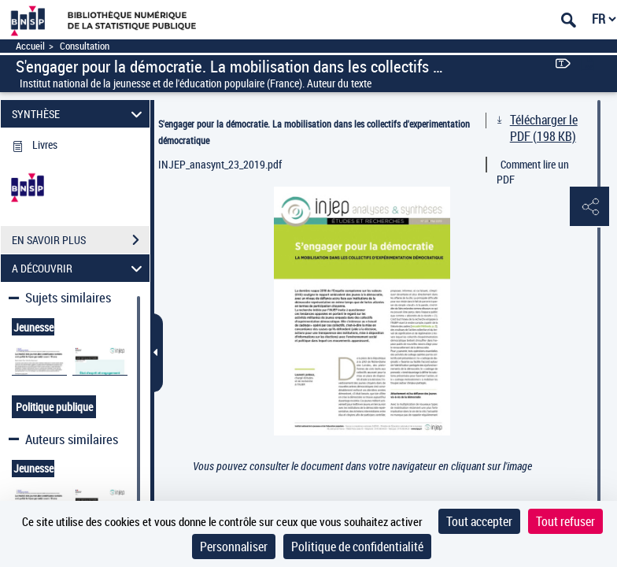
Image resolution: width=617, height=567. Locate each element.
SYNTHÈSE (79, 114)
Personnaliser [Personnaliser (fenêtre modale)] (234, 546)
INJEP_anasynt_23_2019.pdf (220, 164)
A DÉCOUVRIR (79, 268)
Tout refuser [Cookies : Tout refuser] (565, 521)
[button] (589, 207)
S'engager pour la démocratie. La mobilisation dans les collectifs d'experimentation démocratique (314, 131)
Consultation (84, 46)
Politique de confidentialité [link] (357, 546)
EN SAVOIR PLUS (81, 240)
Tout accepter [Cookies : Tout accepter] (479, 521)
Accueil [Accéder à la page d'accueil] (30, 46)
